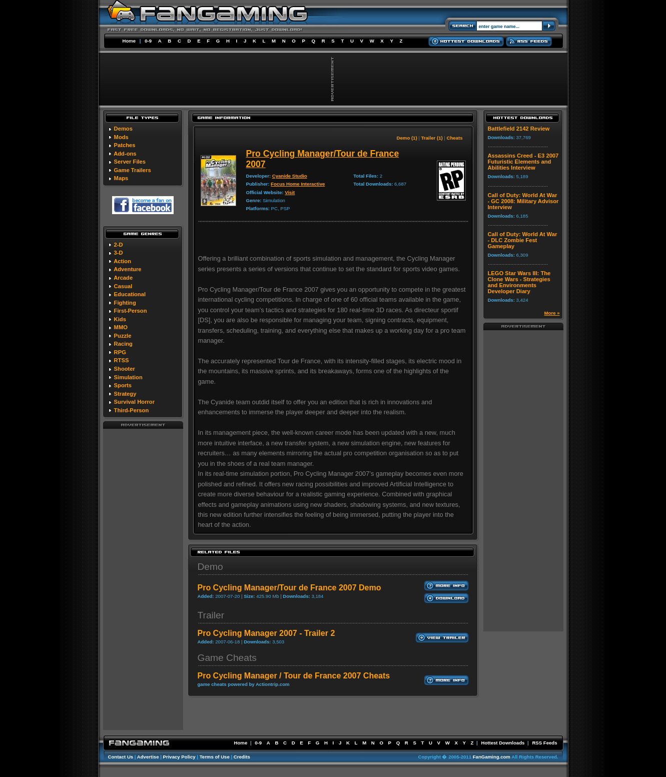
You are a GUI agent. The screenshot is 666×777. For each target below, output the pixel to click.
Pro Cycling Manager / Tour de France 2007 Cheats (294, 675)
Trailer (211, 615)
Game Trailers (132, 170)
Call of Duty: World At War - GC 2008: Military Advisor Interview (523, 201)
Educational (130, 294)
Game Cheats (227, 657)
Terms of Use (215, 756)
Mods (121, 137)
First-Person (130, 311)
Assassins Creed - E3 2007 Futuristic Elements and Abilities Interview (523, 162)
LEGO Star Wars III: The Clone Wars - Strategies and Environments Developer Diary (519, 282)
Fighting (125, 303)
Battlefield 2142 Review (519, 129)
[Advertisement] (143, 579)
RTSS (121, 360)
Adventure (127, 269)
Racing (123, 344)
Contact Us (121, 756)
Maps (121, 178)
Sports (123, 385)
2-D (118, 245)
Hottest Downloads (502, 742)
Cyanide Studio (289, 176)
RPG (120, 352)
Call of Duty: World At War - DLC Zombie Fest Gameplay (522, 240)
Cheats (455, 138)
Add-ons (125, 154)
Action (122, 261)
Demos (123, 129)
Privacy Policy (179, 756)
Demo (210, 566)
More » (552, 313)
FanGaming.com (491, 756)
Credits (242, 756)
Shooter (124, 369)
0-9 (148, 41)
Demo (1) (407, 138)
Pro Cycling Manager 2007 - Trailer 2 (266, 633)
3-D (118, 253)
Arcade (123, 278)
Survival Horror (134, 402)
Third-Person (131, 410)
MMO (121, 327)
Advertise (148, 756)
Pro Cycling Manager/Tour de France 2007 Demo (289, 587)
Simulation (128, 377)
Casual (123, 286)
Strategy (125, 394)
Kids (120, 319)
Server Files (130, 162)
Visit (290, 192)
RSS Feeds (544, 742)
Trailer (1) (431, 138)
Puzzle (123, 336)
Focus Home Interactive (298, 184)
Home (129, 41)
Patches (125, 145)
